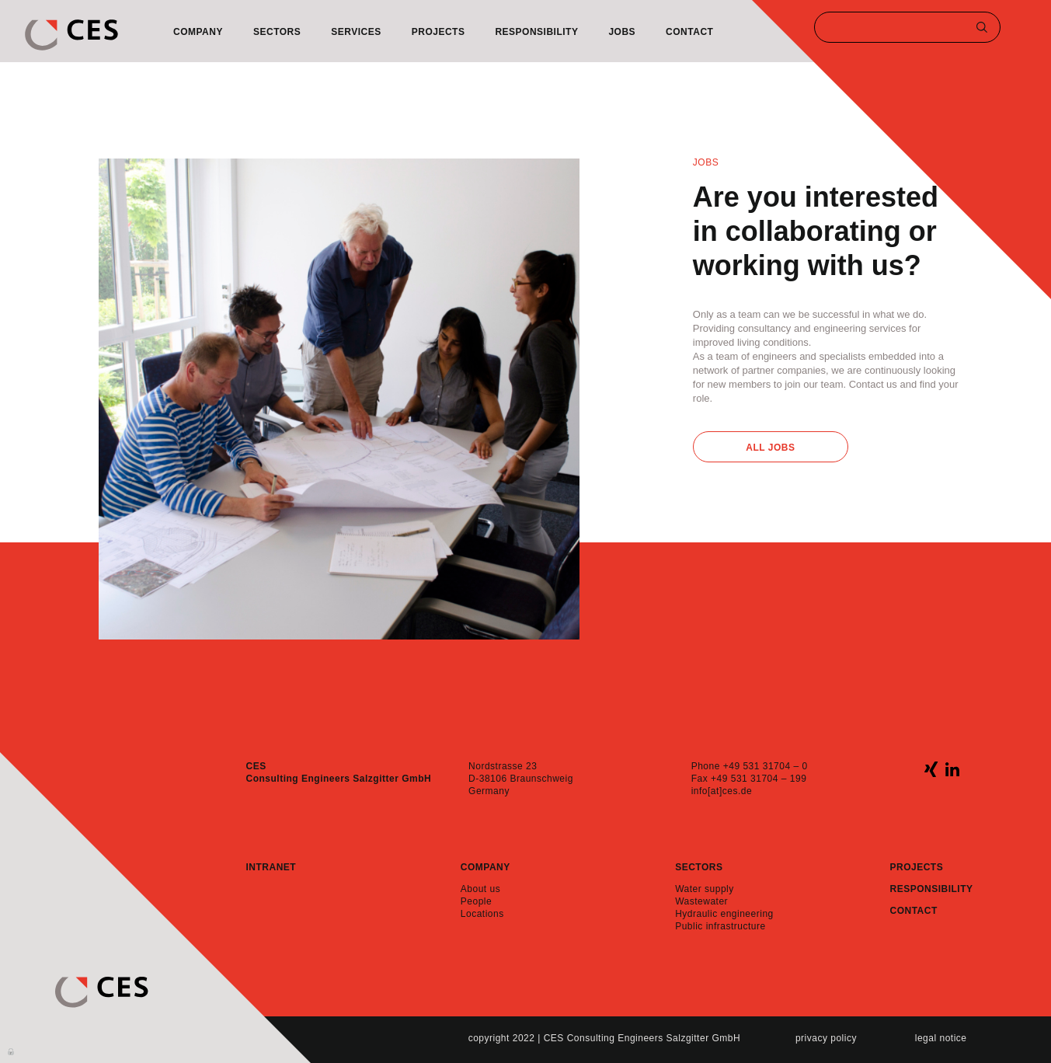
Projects (438, 31)
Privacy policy (826, 1038)
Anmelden (12, 1050)
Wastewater (701, 901)
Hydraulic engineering (724, 913)
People (476, 901)
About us (480, 889)
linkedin (952, 769)
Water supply (704, 889)
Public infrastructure (720, 926)
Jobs (621, 31)
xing (931, 769)
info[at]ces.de (721, 791)
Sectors (277, 31)
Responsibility (536, 31)
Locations (482, 913)
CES (71, 35)
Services (356, 31)
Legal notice (941, 1038)
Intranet (271, 867)
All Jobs (770, 447)
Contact (689, 31)
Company (198, 31)
